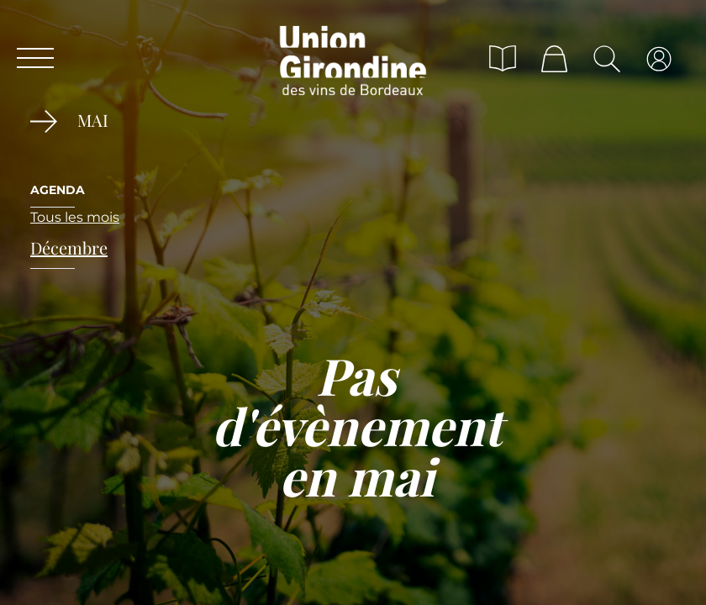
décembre (69, 247)
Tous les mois (74, 217)
